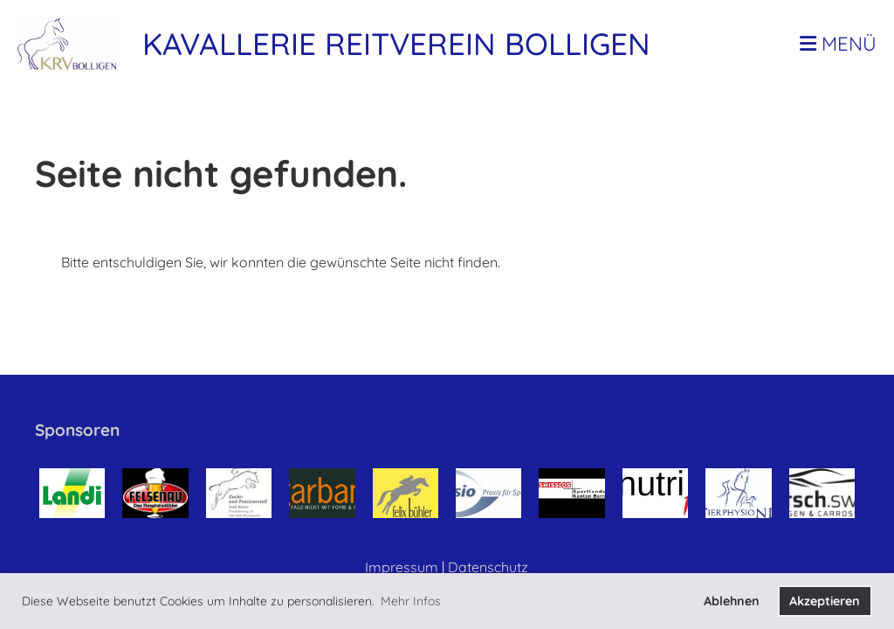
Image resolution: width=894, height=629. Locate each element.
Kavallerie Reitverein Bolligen (396, 43)
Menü (838, 43)
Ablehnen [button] (732, 601)
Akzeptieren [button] (824, 601)
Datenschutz (488, 567)
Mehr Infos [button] (411, 601)
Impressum (401, 567)
